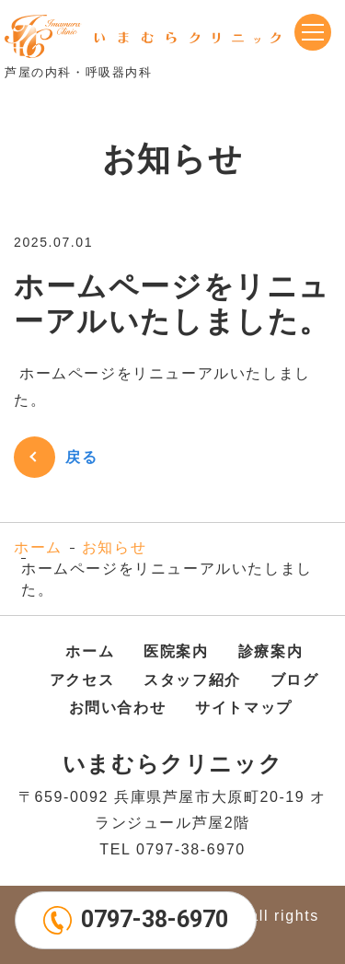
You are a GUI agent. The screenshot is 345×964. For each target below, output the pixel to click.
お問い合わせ (118, 707)
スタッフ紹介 (192, 680)
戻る (81, 457)
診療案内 (270, 651)
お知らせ (114, 547)
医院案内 (176, 651)
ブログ (294, 680)
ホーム (38, 547)
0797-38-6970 (154, 919)
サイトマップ (244, 707)
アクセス (82, 680)
